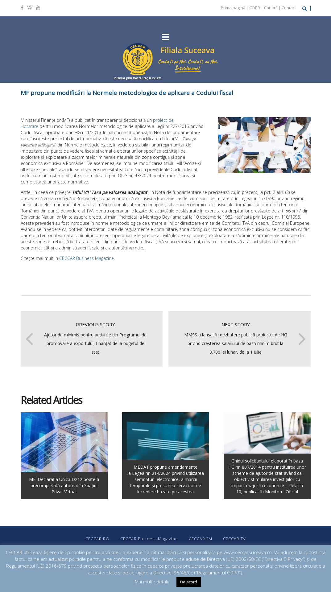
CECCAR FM (200, 538)
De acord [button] (188, 582)
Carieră (271, 7)
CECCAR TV (234, 538)
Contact (289, 7)
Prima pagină (233, 7)
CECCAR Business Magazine (86, 258)
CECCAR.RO (97, 538)
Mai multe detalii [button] (152, 581)
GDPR (254, 7)
